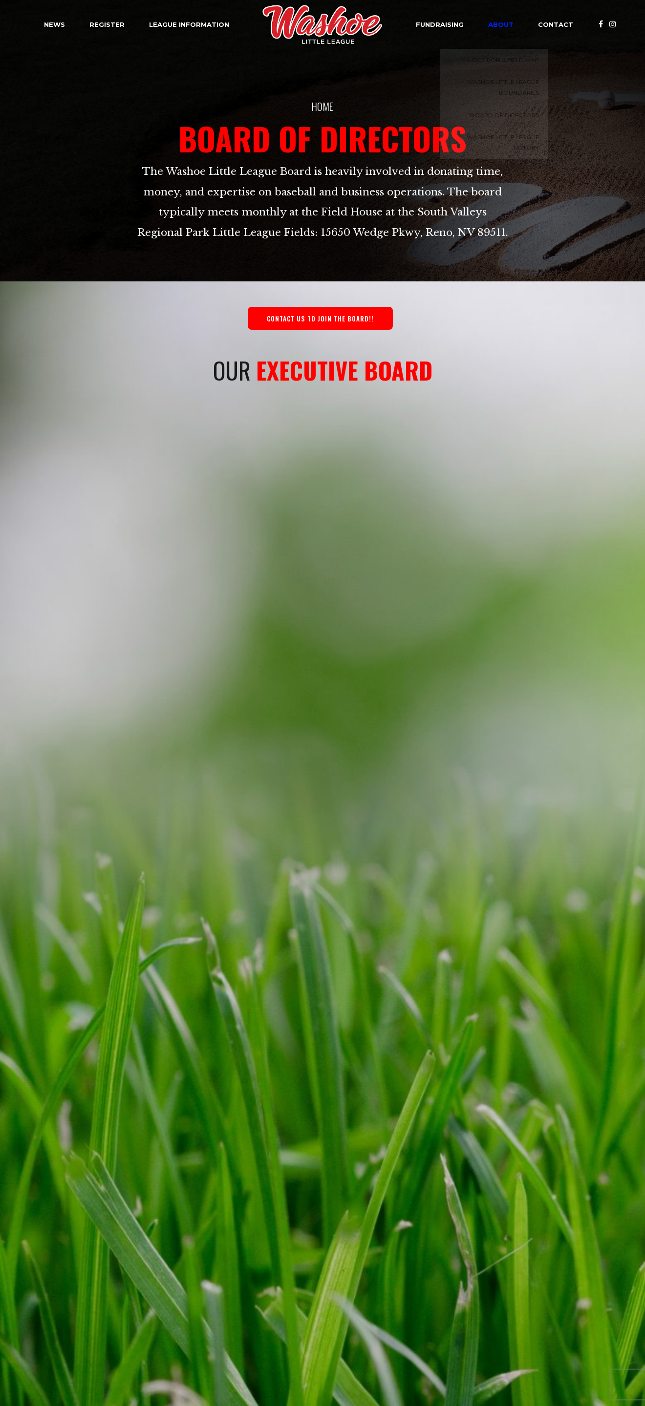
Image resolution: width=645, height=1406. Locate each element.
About (501, 24)
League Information (189, 24)
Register (107, 24)
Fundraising (440, 24)
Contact (555, 24)
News (54, 24)
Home (322, 106)
